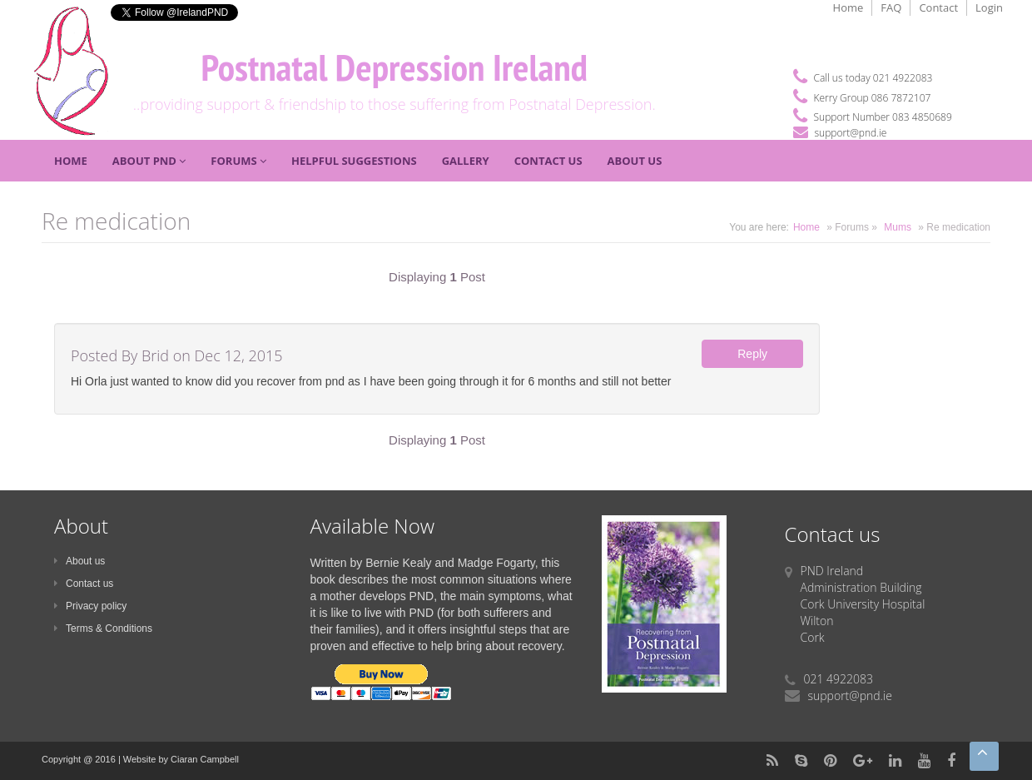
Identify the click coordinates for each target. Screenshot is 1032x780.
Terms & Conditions (103, 628)
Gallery (465, 160)
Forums (238, 160)
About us (79, 561)
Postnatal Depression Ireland (394, 67)
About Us (635, 160)
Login (989, 7)
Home (848, 7)
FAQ (891, 7)
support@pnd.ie (851, 133)
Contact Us (548, 160)
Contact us (83, 583)
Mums (897, 227)
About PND (149, 160)
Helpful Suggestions (354, 160)
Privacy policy (90, 606)
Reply (752, 353)
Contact (938, 7)
